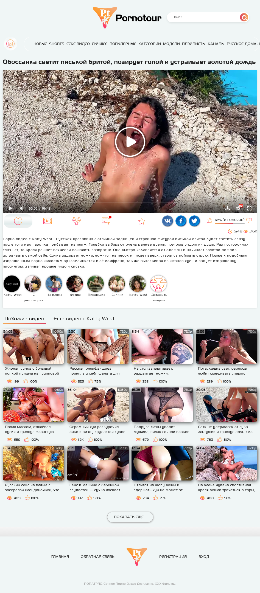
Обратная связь (97, 557)
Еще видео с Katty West (84, 318)
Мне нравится (210, 221)
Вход (204, 557)
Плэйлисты (194, 44)
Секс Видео (78, 44)
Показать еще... (130, 517)
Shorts (56, 44)
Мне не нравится (249, 221)
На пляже (54, 286)
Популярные (123, 44)
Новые (40, 44)
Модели (171, 44)
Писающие (96, 286)
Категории (149, 44)
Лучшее (99, 44)
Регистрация (173, 557)
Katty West (13, 286)
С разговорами (33, 289)
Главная (10, 43)
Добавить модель (158, 289)
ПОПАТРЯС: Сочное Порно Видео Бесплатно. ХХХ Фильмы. (130, 583)
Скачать (227, 208)
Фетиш (74, 286)
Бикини (116, 286)
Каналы (216, 44)
